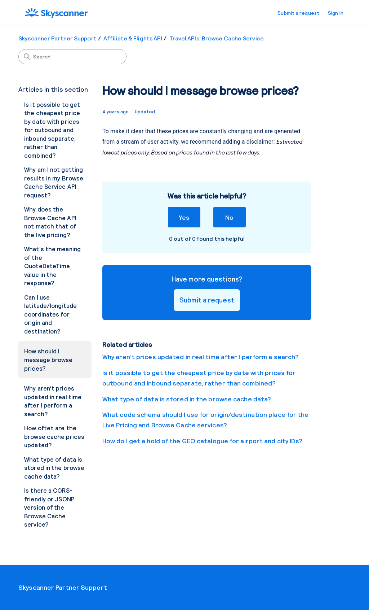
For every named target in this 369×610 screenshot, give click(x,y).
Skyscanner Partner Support (57, 38)
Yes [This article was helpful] (184, 217)
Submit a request (298, 13)
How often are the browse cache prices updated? (54, 436)
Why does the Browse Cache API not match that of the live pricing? (50, 221)
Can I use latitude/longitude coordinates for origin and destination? (50, 314)
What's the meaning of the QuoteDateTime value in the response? (52, 265)
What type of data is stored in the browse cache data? (54, 468)
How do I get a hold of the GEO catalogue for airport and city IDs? (202, 441)
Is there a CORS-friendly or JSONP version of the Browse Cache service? (49, 507)
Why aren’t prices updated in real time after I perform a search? (52, 400)
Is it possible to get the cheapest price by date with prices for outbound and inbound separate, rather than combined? (52, 130)
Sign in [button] (335, 13)
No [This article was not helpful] (229, 217)
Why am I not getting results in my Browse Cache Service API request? (53, 182)
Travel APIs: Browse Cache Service (216, 38)
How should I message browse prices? (48, 359)
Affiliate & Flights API (132, 38)
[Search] (72, 56)
